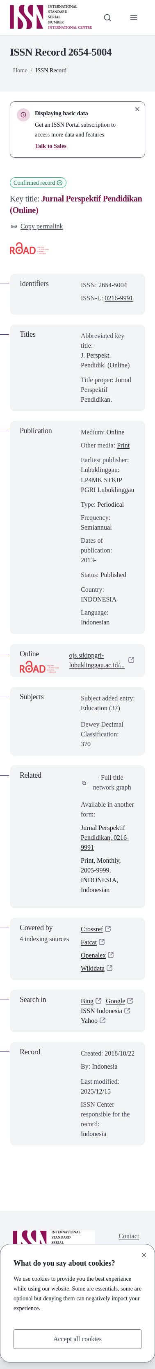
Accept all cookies (77, 1338)
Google (115, 1001)
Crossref (92, 929)
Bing (87, 1001)
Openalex (93, 955)
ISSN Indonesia (101, 1011)
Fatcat (89, 942)
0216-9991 (119, 298)
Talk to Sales (50, 146)
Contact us (129, 1241)
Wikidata (93, 968)
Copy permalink (37, 226)
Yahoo (89, 1021)
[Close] (144, 1255)
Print (123, 445)
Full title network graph (106, 782)
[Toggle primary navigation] (133, 17)
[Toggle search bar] (107, 17)
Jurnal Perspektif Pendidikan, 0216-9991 (105, 837)
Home (20, 70)
